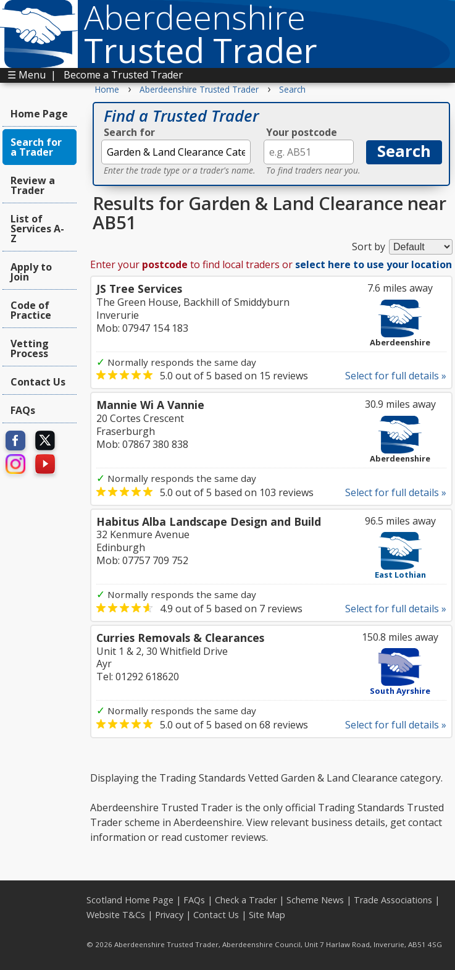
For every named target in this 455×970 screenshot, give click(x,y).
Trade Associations (393, 900)
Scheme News (315, 900)
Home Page (39, 113)
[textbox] (176, 152)
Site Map (267, 915)
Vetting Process (29, 348)
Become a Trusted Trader (123, 75)
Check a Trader (246, 900)
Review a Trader (32, 185)
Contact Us (37, 382)
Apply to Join (31, 272)
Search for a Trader (36, 147)
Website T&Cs (115, 915)
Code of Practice (30, 310)
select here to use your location (373, 264)
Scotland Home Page (129, 900)
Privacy (169, 915)
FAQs (22, 410)
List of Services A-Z (37, 228)
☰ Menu (26, 75)
